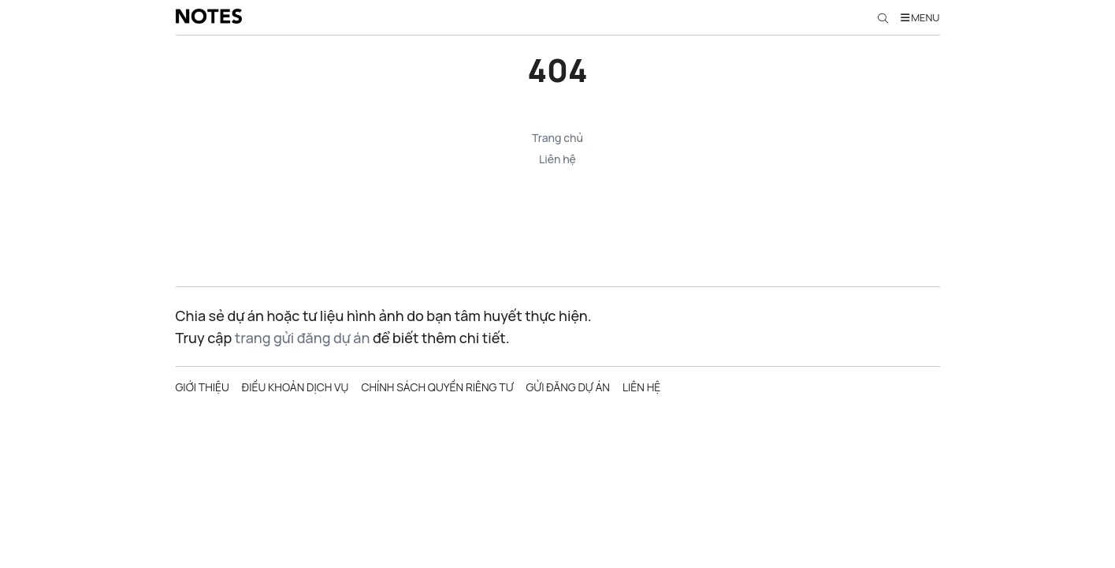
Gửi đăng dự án (567, 386)
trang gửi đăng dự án (302, 337)
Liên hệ (557, 158)
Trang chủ (557, 137)
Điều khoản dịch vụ (295, 386)
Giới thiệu (202, 386)
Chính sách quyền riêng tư (437, 386)
